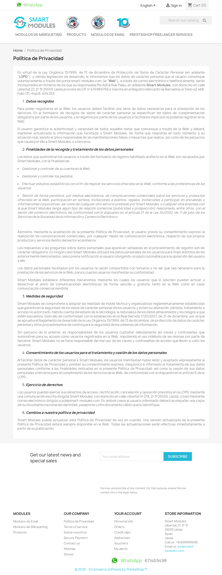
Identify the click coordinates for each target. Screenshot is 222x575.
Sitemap (70, 549)
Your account (128, 513)
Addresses (122, 538)
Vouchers (121, 543)
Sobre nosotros (75, 532)
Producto (76, 34)
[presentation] (132, 472)
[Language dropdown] (149, 5)
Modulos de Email (108, 34)
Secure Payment (76, 538)
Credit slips (122, 532)
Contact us (72, 543)
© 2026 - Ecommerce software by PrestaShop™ (111, 569)
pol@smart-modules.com (180, 548)
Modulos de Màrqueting (38, 34)
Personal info (123, 521)
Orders (119, 527)
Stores (69, 554)
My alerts (121, 549)
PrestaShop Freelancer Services (161, 34)
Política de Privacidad (79, 521)
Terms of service (76, 527)
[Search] (186, 20)
